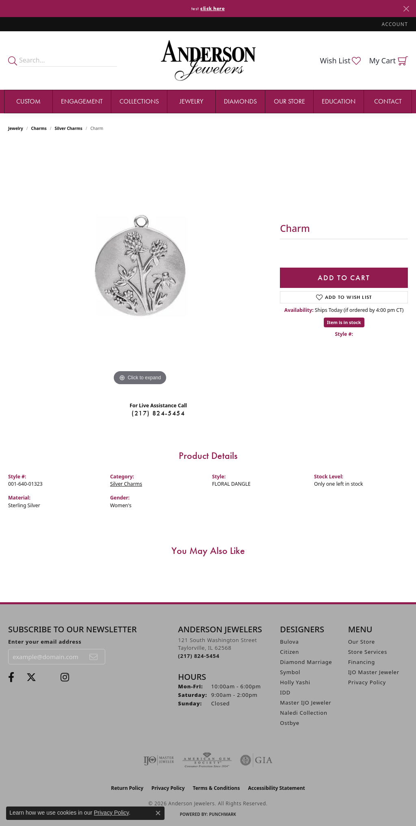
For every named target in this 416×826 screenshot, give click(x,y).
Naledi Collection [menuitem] (303, 712)
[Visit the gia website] (256, 760)
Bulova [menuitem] (289, 641)
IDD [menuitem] (285, 692)
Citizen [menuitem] (289, 651)
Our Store (289, 101)
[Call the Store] (198, 656)
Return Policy (127, 788)
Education (338, 101)
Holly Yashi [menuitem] (295, 682)
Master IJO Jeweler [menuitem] (305, 702)
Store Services (367, 651)
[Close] (406, 9)
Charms (39, 128)
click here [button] (212, 8)
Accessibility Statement (276, 788)
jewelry (15, 128)
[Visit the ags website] (207, 760)
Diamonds (240, 101)
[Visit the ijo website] (158, 760)
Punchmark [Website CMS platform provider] (222, 814)
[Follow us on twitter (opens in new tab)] (31, 677)
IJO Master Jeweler (373, 672)
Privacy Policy (367, 682)
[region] (140, 265)
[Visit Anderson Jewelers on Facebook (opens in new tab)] (11, 677)
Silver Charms (68, 128)
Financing (361, 662)
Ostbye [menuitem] (289, 723)
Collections (139, 101)
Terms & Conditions (216, 788)
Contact (388, 101)
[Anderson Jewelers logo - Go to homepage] (208, 60)
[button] (394, 24)
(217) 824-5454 (158, 413)
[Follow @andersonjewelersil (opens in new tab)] (64, 677)
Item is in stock (344, 322)
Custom (28, 101)
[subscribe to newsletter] (94, 656)
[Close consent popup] (158, 813)
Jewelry (191, 101)
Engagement (82, 101)
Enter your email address (45, 641)
